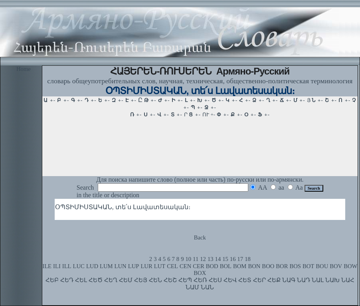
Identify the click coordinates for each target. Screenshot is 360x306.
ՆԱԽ (332, 280)
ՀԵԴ (66, 280)
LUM (106, 266)
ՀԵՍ (215, 280)
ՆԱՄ (192, 287)
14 (218, 259)
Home (23, 69)
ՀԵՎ (230, 280)
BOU (322, 266)
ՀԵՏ (244, 280)
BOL (225, 266)
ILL (66, 266)
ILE (46, 266)
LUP (133, 266)
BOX (200, 273)
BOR (282, 266)
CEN (185, 266)
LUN (121, 266)
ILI (57, 266)
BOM (239, 266)
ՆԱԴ (303, 280)
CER (198, 266)
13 (211, 259)
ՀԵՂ (110, 280)
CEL (172, 266)
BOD (212, 266)
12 (203, 259)
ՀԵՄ (126, 280)
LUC (79, 266)
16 (233, 259)
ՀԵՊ (185, 280)
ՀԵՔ (274, 280)
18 (248, 259)
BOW (350, 266)
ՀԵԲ (52, 280)
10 (188, 259)
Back (200, 237)
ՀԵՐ (259, 280)
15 (225, 259)
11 (195, 259)
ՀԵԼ (81, 280)
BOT (308, 266)
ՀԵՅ (140, 280)
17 (240, 259)
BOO (268, 266)
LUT (160, 266)
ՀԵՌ (200, 280)
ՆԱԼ (318, 280)
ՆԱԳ (288, 280)
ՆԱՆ (207, 287)
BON (254, 266)
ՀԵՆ (155, 280)
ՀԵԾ (96, 280)
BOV (336, 266)
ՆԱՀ (347, 280)
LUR (146, 266)
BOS (295, 266)
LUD (92, 266)
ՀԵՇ (170, 280)
